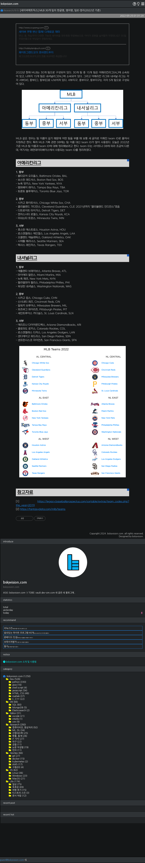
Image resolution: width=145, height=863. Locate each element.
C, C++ (18, 739)
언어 (17, 790)
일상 (17, 824)
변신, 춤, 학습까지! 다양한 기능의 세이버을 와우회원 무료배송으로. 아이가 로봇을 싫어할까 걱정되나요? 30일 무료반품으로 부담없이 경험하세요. (72, 37)
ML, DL (18, 770)
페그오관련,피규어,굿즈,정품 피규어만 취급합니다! (43, 56)
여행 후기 (19, 830)
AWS (17, 804)
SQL (17, 744)
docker (18, 798)
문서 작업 (19, 835)
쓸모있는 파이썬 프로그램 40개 (26, 672)
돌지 (11, 686)
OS (13, 810)
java (17, 724)
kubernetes (20, 801)
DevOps (16, 793)
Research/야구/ (10, 10)
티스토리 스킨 (20, 832)
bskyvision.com (9, 4)
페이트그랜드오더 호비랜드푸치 (36, 52)
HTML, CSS (20, 733)
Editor (15, 753)
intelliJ (17, 759)
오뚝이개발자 (16, 681)
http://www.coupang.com (31, 28)
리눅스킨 (15, 668)
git (16, 795)
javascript (19, 730)
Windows (19, 815)
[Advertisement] (72, 88)
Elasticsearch (21, 750)
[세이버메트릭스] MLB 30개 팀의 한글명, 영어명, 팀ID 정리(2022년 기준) (60, 10)
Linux (17, 813)
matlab (18, 736)
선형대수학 (20, 773)
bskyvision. (138, 576)
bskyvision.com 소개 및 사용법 (19, 701)
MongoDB (19, 747)
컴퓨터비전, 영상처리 (25, 767)
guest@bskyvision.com (12, 860)
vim (16, 761)
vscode (18, 756)
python (19, 722)
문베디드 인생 (18, 677)
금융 (17, 784)
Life (14, 821)
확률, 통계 (19, 776)
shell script (19, 727)
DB (13, 741)
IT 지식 (18, 778)
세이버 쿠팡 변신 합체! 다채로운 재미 (39, 31)
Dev (14, 719)
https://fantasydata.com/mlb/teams (42, 549)
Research (17, 764)
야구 (17, 781)
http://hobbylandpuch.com (32, 48)
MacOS (18, 818)
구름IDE (18, 807)
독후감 (18, 827)
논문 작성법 (20, 787)
